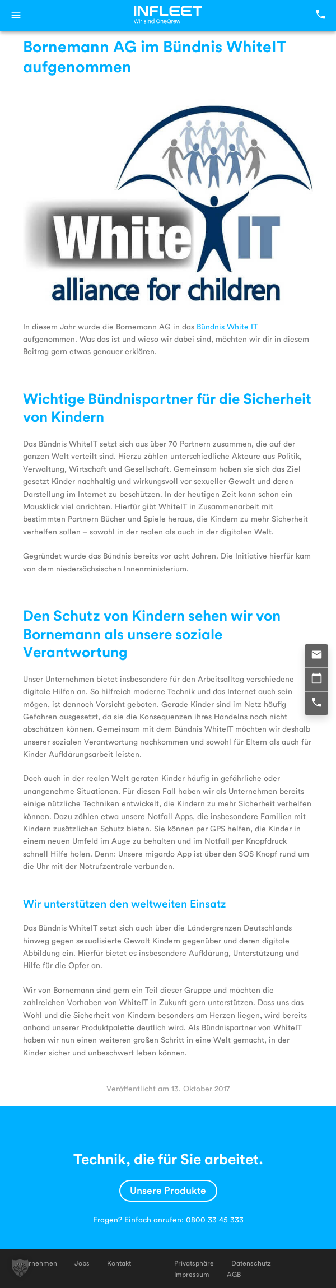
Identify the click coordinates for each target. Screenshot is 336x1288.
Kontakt (119, 1263)
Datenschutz (251, 1263)
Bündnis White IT (227, 326)
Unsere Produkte (168, 1190)
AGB (234, 1274)
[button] (20, 1268)
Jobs (82, 1263)
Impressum (191, 1274)
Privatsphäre (194, 1263)
